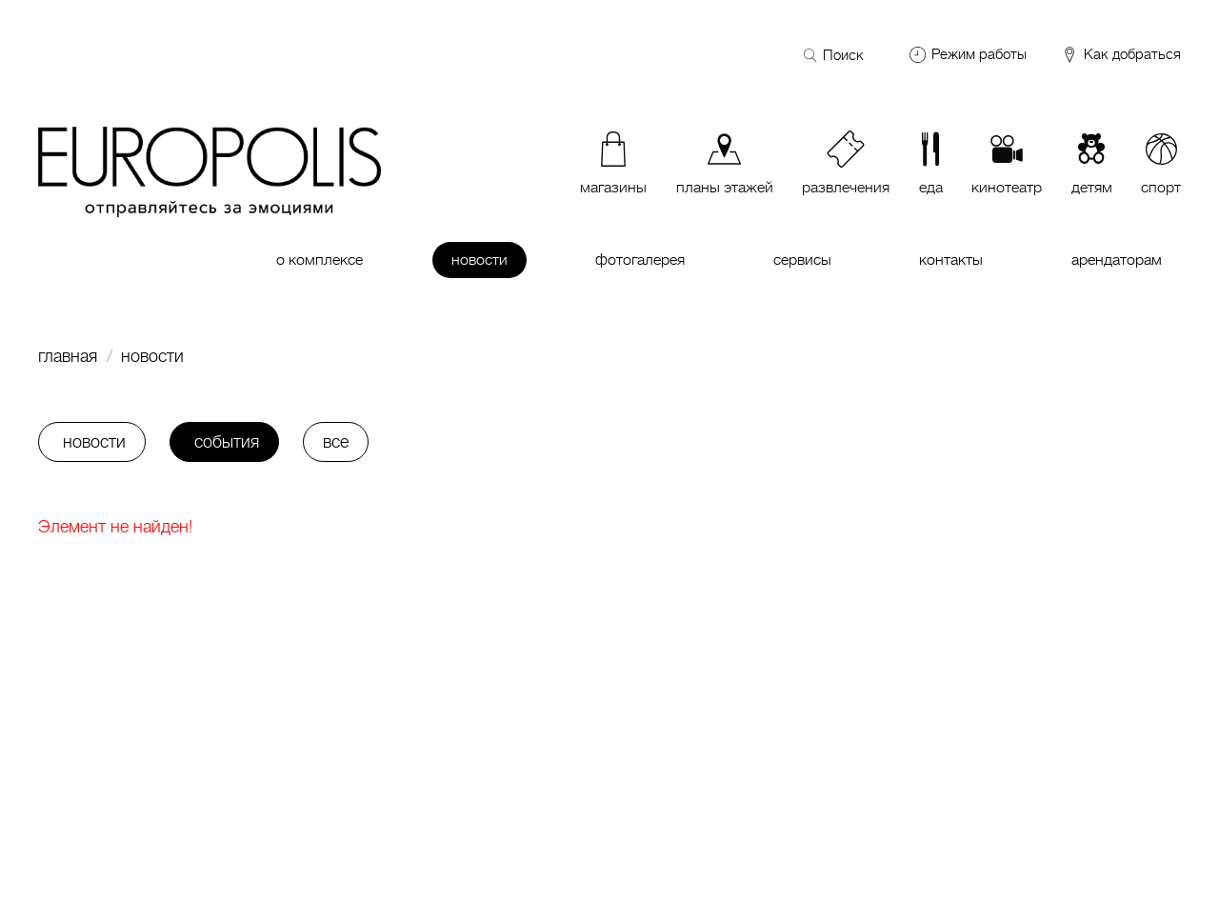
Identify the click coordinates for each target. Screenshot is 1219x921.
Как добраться (1120, 55)
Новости (152, 356)
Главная (67, 356)
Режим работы (979, 54)
